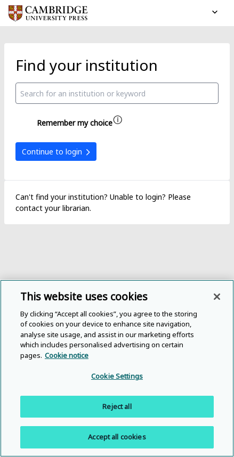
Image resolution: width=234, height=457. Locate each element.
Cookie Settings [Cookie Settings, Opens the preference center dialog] (117, 376)
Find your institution (86, 65)
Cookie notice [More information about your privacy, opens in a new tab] (66, 355)
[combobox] (117, 93)
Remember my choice (74, 123)
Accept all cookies (117, 437)
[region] (117, 368)
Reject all (116, 406)
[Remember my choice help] (117, 120)
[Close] (217, 296)
